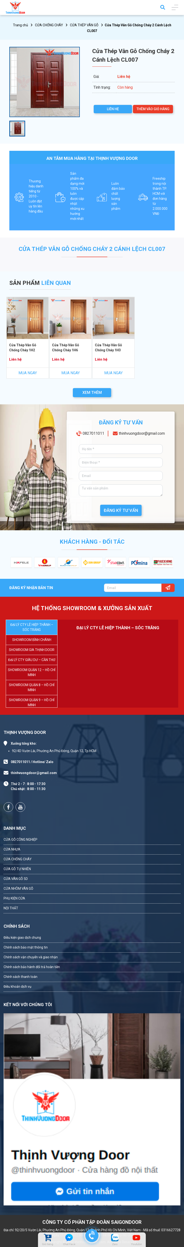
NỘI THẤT (11, 908)
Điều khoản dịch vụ (17, 986)
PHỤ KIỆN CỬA (14, 898)
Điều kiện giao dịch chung (22, 937)
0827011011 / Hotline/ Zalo (32, 762)
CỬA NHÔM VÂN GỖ (18, 888)
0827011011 (93, 434)
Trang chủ (20, 25)
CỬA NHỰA (12, 849)
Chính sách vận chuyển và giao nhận (31, 957)
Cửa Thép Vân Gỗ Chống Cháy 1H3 (108, 347)
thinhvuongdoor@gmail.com (142, 434)
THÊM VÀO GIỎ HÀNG (153, 109)
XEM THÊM (92, 392)
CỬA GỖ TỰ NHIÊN (17, 869)
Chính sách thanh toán (20, 977)
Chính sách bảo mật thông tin (26, 947)
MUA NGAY (27, 373)
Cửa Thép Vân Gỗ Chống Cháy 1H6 (65, 347)
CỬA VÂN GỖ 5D (16, 879)
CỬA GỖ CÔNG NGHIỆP (20, 839)
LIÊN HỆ (113, 109)
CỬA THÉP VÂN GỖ (84, 25)
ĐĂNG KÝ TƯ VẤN (121, 510)
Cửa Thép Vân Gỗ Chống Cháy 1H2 (22, 347)
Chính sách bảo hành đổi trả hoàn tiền (32, 967)
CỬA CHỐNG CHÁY (49, 25)
